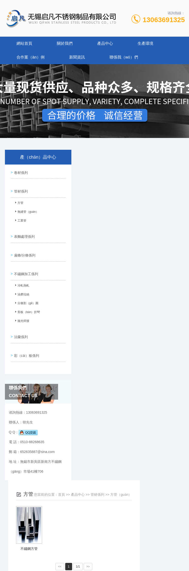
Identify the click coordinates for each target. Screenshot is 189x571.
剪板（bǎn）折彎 (26, 303)
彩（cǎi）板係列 (25, 341)
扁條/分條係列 (24, 247)
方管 (18, 200)
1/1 (123, 236)
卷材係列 (20, 171)
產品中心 (105, 43)
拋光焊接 (21, 312)
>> (133, 236)
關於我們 (65, 43)
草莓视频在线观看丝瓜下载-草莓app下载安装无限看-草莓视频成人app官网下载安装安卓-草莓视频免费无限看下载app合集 (93, 568)
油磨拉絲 (21, 285)
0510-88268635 (56, 534)
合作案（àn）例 (30, 57)
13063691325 (164, 20)
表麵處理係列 (23, 231)
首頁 (106, 164)
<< (105, 236)
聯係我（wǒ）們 (124, 57)
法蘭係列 (20, 325)
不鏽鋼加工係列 (25, 264)
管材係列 (20, 188)
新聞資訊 (77, 57)
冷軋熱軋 (21, 276)
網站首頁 (24, 43)
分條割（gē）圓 (25, 294)
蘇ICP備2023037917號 (93, 549)
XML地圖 (95, 557)
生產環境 (145, 43)
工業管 (19, 218)
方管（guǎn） (166, 164)
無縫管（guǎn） (25, 209)
